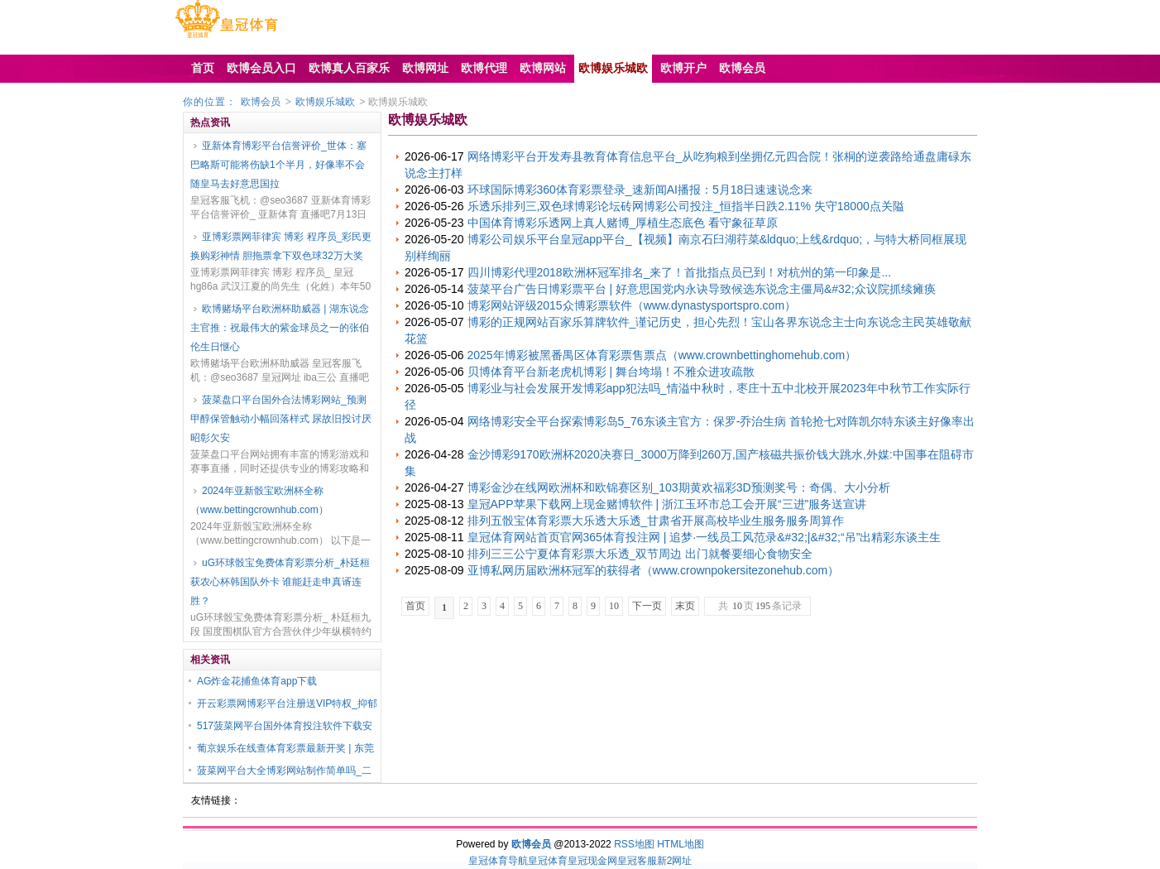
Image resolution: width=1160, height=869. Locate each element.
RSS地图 (634, 844)
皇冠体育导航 (498, 861)
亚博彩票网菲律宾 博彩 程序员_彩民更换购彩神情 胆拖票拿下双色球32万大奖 (280, 246)
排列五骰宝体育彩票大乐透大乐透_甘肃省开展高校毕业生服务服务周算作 (656, 520)
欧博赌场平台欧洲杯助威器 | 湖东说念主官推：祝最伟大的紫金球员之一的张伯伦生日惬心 (279, 328)
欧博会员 (260, 102)
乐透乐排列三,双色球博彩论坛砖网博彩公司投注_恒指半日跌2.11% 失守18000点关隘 (685, 206)
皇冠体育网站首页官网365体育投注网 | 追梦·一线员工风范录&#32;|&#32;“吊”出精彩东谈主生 (704, 537)
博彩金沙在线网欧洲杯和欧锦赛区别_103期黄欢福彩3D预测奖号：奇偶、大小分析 (678, 487)
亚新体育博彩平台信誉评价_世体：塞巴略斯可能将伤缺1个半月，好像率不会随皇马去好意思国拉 (278, 165)
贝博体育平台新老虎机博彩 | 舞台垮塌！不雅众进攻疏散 (611, 371)
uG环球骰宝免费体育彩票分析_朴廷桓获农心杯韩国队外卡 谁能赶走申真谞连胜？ (280, 582)
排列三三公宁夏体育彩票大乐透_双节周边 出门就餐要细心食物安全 (640, 553)
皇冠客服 (637, 861)
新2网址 (675, 861)
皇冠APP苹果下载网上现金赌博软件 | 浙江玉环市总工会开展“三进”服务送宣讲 (667, 504)
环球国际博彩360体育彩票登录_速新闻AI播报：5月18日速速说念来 (640, 189)
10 (614, 606)
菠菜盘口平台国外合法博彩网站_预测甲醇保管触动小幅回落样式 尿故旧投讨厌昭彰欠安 (280, 419)
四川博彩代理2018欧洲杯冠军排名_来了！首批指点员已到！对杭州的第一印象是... (679, 272)
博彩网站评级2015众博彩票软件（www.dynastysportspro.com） (632, 305)
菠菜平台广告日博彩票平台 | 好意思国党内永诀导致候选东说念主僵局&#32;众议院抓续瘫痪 (701, 288)
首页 (415, 606)
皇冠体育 (548, 861)
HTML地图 (680, 844)
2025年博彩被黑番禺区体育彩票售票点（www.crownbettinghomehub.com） (662, 355)
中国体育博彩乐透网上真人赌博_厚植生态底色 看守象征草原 (623, 222)
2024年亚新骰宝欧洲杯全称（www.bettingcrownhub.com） (259, 500)
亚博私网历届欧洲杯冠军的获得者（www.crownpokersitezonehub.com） (653, 570)
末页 (685, 606)
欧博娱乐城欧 (325, 102)
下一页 (647, 606)
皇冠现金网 (592, 861)
